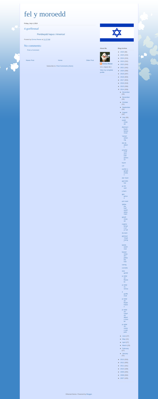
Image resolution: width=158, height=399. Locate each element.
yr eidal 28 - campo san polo (125, 328)
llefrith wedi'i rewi (125, 247)
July (124, 117)
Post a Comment (33, 50)
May (124, 339)
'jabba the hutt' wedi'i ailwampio (125, 209)
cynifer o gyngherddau (125, 172)
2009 (122, 372)
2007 (122, 378)
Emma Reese (107, 64)
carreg (124, 265)
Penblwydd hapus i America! (51, 34)
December (126, 92)
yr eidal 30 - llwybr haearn (125, 302)
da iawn (124, 233)
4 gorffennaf (125, 294)
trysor (124, 163)
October (125, 102)
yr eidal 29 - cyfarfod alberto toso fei (125, 315)
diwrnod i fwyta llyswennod (125, 130)
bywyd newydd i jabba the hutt (125, 257)
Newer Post (30, 60)
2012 (122, 362)
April (124, 342)
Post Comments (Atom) (64, 66)
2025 (122, 55)
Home (60, 60)
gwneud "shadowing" (125, 239)
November (126, 97)
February (125, 348)
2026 (122, 52)
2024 (122, 58)
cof (123, 166)
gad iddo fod (125, 182)
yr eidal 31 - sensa (125, 287)
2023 (122, 61)
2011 (122, 366)
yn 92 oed (124, 187)
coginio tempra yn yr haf (125, 227)
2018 (122, 77)
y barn (124, 191)
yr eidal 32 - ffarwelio (125, 279)
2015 (122, 86)
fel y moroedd (45, 14)
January (125, 353)
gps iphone (125, 196)
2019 (122, 74)
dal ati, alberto (125, 145)
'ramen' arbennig (125, 138)
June (124, 336)
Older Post (90, 60)
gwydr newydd (124, 219)
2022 (122, 64)
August (124, 112)
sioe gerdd (125, 272)
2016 (122, 83)
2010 (122, 369)
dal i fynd (125, 178)
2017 (122, 80)
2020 (122, 71)
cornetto (125, 268)
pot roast (125, 201)
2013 (122, 359)
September (126, 107)
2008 (122, 375)
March (124, 345)
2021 (122, 67)
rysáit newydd (124, 122)
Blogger (89, 394)
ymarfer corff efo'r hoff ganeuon (125, 155)
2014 (122, 89)
